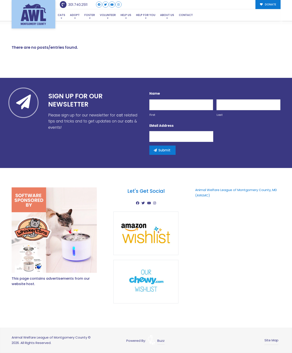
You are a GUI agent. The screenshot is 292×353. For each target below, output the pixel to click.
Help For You (145, 15)
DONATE (268, 4)
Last (220, 115)
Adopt (75, 15)
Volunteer (108, 15)
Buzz (161, 340)
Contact (186, 15)
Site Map (271, 340)
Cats (61, 15)
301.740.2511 (74, 4)
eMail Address (161, 126)
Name (154, 93)
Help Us (126, 15)
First (152, 115)
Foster (89, 15)
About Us (167, 15)
